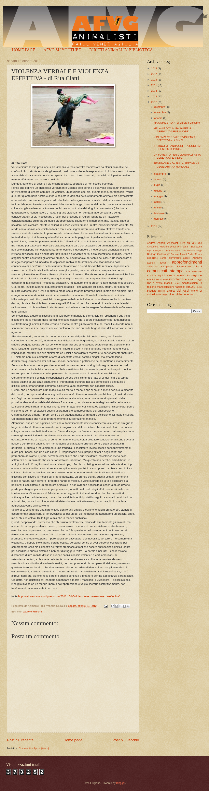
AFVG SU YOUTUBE (62, 50)
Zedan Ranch (195, 254)
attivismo (152, 266)
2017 (154, 73)
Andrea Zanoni (156, 242)
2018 (154, 68)
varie (158, 294)
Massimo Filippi (194, 251)
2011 (154, 226)
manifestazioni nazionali (171, 286)
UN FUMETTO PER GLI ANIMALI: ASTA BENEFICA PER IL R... (177, 156)
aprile (157, 201)
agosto (158, 179)
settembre (160, 173)
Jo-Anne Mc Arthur (171, 251)
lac (195, 279)
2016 (154, 79)
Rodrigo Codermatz (158, 254)
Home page (73, 740)
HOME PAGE (23, 50)
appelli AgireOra (192, 258)
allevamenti (175, 258)
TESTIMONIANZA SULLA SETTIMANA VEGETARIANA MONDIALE (176, 165)
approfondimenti (32, 611)
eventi (171, 275)
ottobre (158, 118)
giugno (158, 190)
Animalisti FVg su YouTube (184, 242)
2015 (154, 85)
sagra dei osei (178, 290)
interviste (187, 279)
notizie (190, 286)
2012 (154, 102)
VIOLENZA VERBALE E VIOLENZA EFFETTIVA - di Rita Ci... (174, 139)
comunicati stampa (165, 270)
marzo (158, 207)
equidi (161, 275)
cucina (151, 275)
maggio (159, 196)
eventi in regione (189, 275)
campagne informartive (176, 266)
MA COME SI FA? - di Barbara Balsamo (177, 122)
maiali (177, 283)
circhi (198, 266)
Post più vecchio (125, 740)
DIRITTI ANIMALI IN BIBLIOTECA (121, 50)
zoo (191, 294)
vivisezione (182, 294)
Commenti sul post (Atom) (34, 748)
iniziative (175, 279)
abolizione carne (156, 258)
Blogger (120, 782)
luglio (157, 184)
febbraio (159, 213)
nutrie (199, 287)
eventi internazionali (157, 279)
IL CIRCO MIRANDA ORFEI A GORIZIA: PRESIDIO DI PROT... (177, 147)
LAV (183, 250)
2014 (154, 90)
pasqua (151, 290)
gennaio (159, 218)
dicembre (160, 106)
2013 (154, 96)
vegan (165, 294)
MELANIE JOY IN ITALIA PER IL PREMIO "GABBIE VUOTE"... (173, 130)
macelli (168, 282)
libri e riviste (155, 282)
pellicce (161, 291)
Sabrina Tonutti (179, 254)
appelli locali (156, 262)
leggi (199, 279)
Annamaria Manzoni (158, 246)
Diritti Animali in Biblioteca (186, 246)
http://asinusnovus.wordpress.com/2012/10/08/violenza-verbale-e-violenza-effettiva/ (69, 596)
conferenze (194, 271)
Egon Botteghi (154, 251)
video (172, 294)
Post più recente (20, 740)
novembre (160, 112)
